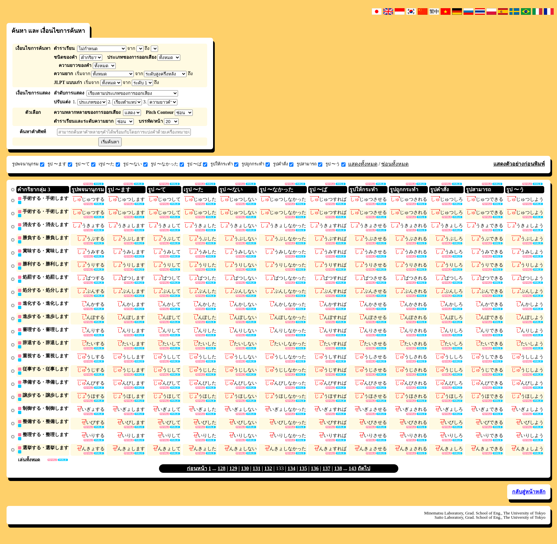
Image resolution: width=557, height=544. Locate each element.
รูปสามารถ (309, 164)
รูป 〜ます (60, 164)
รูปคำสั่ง (283, 164)
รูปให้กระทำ (224, 164)
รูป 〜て (85, 164)
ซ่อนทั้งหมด (394, 164)
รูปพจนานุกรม (28, 164)
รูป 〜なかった (167, 164)
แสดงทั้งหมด (362, 164)
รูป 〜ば (197, 164)
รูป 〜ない (135, 164)
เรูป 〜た (109, 164)
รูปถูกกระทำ (256, 164)
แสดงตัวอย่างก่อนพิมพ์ (519, 164)
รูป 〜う (336, 164)
